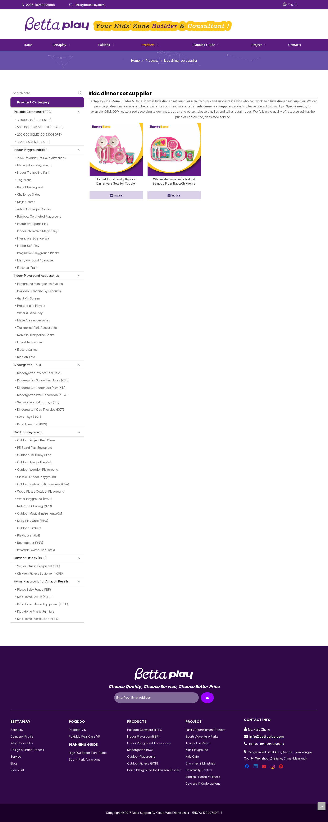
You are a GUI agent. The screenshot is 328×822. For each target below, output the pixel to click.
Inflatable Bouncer (29, 342)
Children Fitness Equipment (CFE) (40, 573)
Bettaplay (16, 730)
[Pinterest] (254, 4)
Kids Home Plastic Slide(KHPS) (38, 619)
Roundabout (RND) (30, 542)
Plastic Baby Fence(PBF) (34, 589)
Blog (13, 763)
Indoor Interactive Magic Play (37, 231)
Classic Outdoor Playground (36, 477)
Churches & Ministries (200, 763)
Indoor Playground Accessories (36, 276)
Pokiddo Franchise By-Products (39, 291)
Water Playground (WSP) (34, 499)
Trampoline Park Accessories (37, 327)
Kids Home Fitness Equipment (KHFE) (42, 604)
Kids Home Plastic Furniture (36, 611)
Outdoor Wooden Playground (37, 469)
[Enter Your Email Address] (156, 697)
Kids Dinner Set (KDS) (32, 424)
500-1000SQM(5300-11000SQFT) (40, 127)
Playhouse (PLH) (28, 535)
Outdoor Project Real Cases (36, 440)
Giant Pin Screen (28, 298)
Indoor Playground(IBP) (30, 150)
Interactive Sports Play (32, 224)
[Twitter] (229, 4)
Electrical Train (27, 267)
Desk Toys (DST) (29, 417)
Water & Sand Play (30, 313)
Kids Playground (197, 750)
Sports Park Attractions (84, 759)
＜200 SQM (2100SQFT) (34, 142)
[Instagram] (246, 4)
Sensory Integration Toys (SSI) (38, 402)
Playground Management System (40, 283)
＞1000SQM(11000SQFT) (34, 120)
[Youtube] (237, 4)
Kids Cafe (192, 756)
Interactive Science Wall (33, 238)
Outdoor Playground (28, 432)
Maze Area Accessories (33, 320)
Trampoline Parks (198, 743)
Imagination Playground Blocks (38, 253)
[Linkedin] (220, 4)
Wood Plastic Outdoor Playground (40, 491)
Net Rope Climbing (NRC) (34, 506)
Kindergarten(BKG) (27, 365)
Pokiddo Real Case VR (84, 736)
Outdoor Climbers (29, 528)
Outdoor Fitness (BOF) (30, 558)
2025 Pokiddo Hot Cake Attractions (41, 158)
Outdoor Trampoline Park (34, 462)
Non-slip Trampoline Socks (35, 335)
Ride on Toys (26, 357)
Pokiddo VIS (77, 730)
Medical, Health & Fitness (203, 777)
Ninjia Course (26, 202)
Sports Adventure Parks (202, 736)
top (321, 806)
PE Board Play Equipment (34, 447)
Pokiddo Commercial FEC (32, 112)
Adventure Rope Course (34, 209)
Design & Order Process (27, 750)
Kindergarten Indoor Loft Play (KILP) (42, 387)
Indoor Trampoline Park (33, 172)
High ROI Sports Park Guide (88, 752)
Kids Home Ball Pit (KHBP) (35, 597)
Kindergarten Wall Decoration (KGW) (42, 395)
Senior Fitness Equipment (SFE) (38, 566)
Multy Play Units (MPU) (32, 521)
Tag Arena (24, 180)
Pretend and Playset (31, 305)
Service (15, 756)
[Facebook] (211, 4)
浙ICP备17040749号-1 (207, 812)
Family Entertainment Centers (205, 730)
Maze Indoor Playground (34, 165)
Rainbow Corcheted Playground (39, 216)
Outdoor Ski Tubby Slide (34, 455)
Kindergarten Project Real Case (39, 373)
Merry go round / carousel (35, 260)
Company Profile (21, 736)
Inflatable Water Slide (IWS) (36, 550)
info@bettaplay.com (266, 736)
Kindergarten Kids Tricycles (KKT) (40, 409)
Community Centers (199, 770)
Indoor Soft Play (28, 245)
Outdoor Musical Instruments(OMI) (40, 513)
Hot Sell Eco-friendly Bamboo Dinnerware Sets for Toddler (116, 184)
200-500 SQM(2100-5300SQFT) (39, 134)
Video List (17, 770)
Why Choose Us (21, 743)
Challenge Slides (28, 194)
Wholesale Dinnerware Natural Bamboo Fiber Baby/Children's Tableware (174, 184)
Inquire (116, 198)
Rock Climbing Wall (30, 187)
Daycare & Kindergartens (203, 783)
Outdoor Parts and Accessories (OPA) (43, 484)
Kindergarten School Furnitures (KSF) (43, 380)
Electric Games (27, 349)
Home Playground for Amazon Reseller (42, 581)
